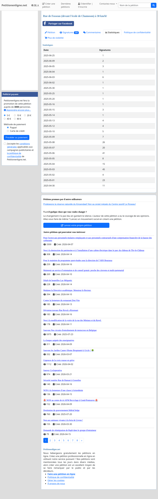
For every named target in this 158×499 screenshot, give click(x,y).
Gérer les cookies (56, 480)
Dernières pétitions (66, 5)
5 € (8, 115)
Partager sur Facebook (57, 23)
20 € (29, 115)
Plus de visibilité (54, 37)
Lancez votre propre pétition (76, 225)
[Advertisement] (20, 50)
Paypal (13, 127)
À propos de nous (56, 483)
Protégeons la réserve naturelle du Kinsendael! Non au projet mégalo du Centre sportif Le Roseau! (89, 204)
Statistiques (112, 32)
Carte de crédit (17, 131)
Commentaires (92, 32)
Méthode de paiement (15, 124)
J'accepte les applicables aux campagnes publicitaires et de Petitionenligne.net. (20, 151)
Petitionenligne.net (14, 5)
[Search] (134, 5)
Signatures (69, 32)
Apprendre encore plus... (17, 110)
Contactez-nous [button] (107, 3)
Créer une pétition (48, 5)
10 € (19, 115)
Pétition (50, 32)
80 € (19, 118)
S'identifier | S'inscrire (85, 5)
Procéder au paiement (17, 137)
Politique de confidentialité (137, 32)
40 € (9, 118)
